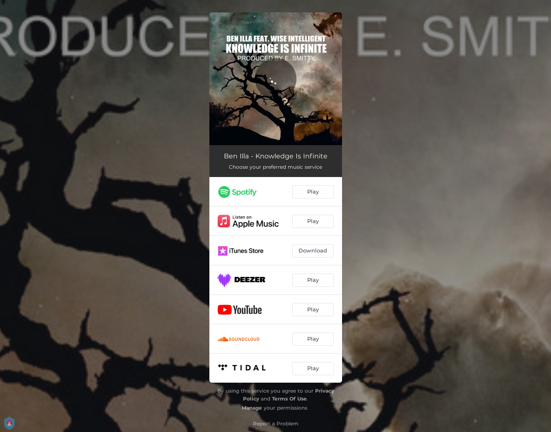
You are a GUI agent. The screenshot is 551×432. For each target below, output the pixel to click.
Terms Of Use (289, 399)
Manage (252, 408)
